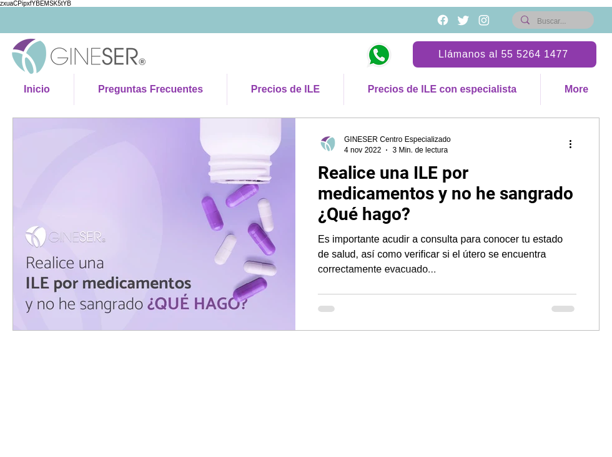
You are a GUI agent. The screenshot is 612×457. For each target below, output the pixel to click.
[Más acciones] (574, 143)
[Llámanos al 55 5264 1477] (504, 54)
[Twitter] (463, 20)
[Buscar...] (552, 21)
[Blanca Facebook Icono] (443, 20)
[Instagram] (484, 20)
